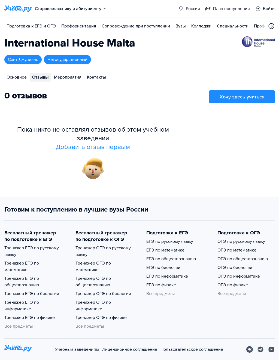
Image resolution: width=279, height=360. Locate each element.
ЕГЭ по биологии (163, 267)
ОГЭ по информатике (238, 276)
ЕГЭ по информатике (167, 276)
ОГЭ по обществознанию (242, 259)
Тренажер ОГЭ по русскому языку (103, 251)
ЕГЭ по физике (161, 285)
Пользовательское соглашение (191, 349)
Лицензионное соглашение (129, 349)
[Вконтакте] (249, 349)
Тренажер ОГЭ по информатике (93, 306)
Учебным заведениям (77, 349)
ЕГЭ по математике (165, 250)
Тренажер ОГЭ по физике (101, 317)
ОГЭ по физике (232, 285)
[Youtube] (271, 349)
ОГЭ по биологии (234, 267)
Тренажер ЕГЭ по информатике (21, 306)
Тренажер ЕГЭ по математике (21, 266)
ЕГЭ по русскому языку (169, 241)
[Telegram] (260, 349)
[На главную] (18, 349)
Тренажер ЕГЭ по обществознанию (21, 282)
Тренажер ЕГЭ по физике (29, 317)
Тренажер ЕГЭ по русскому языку (31, 251)
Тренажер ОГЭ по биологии (103, 293)
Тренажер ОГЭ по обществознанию (93, 282)
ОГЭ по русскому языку (241, 241)
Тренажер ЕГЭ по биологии (31, 293)
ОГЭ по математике (236, 250)
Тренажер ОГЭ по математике (93, 266)
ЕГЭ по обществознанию (171, 259)
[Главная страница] (18, 8)
